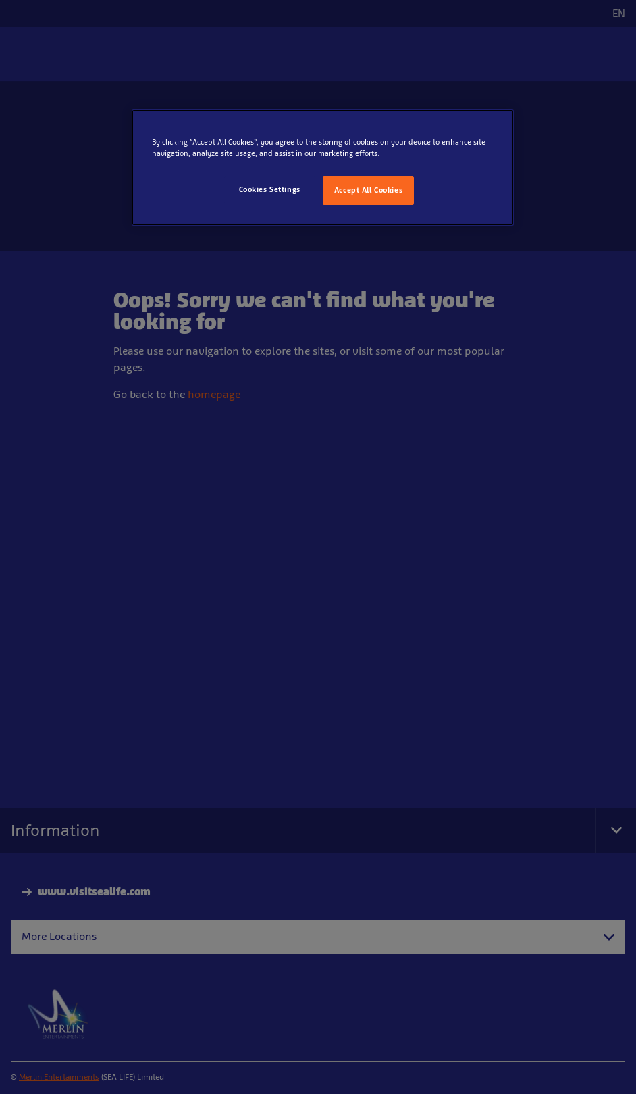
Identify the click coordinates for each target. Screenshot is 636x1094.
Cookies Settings (269, 189)
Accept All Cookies (368, 190)
